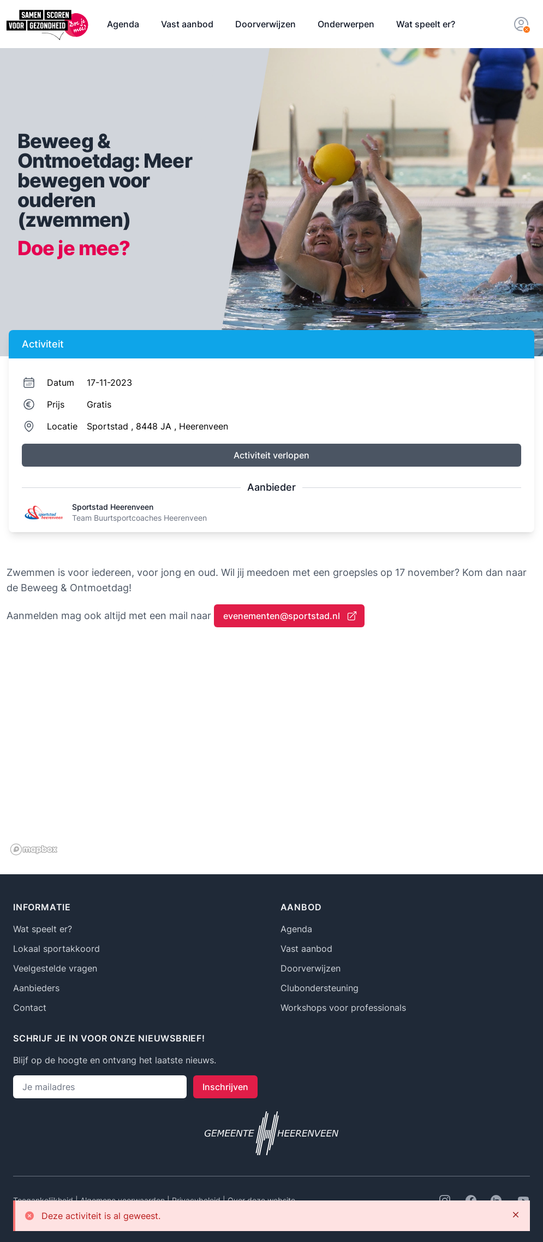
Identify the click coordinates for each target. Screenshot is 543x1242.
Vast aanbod (187, 24)
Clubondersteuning (320, 987)
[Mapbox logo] (34, 849)
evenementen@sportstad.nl (290, 615)
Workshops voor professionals (343, 1007)
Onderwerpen (346, 24)
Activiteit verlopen (271, 455)
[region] (271, 749)
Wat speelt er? (425, 24)
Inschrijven (225, 1086)
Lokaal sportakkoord (56, 948)
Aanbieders (36, 987)
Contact (29, 1007)
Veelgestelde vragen (55, 968)
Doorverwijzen (265, 24)
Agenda (123, 24)
